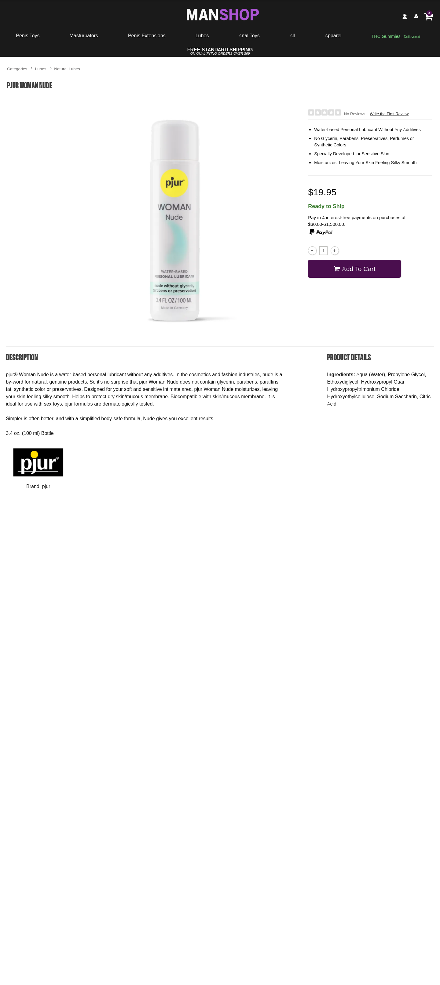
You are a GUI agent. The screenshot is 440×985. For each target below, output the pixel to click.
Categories (17, 68)
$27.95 (396, 854)
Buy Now (50, 689)
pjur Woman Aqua (184, 837)
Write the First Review (389, 114)
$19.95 (43, 854)
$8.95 (220, 677)
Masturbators (83, 35)
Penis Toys (27, 35)
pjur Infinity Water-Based (396, 837)
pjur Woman (255, 837)
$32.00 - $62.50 (255, 854)
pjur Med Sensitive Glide (44, 837)
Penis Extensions (147, 35)
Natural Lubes (67, 68)
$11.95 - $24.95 (305, 677)
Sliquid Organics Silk (135, 658)
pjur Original (114, 837)
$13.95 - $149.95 (114, 854)
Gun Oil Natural (305, 658)
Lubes (202, 35)
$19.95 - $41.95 (326, 854)
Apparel (333, 35)
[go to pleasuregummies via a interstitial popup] (395, 36)
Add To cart (355, 268)
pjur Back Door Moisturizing (326, 837)
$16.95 (184, 854)
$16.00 (135, 677)
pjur (46, 486)
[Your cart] (428, 16)
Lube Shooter (220, 658)
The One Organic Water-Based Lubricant (50, 661)
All (292, 35)
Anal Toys (249, 35)
